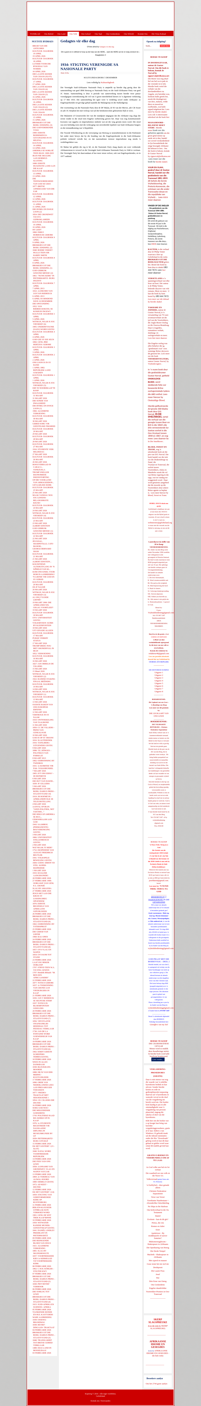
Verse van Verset (158, 1197)
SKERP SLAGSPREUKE (159, 1327)
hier (167, 117)
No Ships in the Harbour (158, 1206)
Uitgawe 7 (159, 688)
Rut (157, 1278)
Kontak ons (95, 1401)
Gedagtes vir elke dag (106, 47)
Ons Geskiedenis (113, 34)
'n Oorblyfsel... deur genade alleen (158, 1186)
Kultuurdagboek (107, 82)
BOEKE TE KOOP (158, 1041)
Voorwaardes (105, 1401)
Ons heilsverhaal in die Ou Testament (158, 1211)
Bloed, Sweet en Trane (157, 495)
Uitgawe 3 (159, 678)
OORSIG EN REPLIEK (159, 662)
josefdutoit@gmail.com (158, 880)
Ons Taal (98, 34)
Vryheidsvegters (154, 364)
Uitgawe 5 (159, 683)
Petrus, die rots (158, 1223)
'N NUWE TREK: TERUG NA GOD (159, 889)
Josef (158, 1274)
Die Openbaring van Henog (158, 1247)
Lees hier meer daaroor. (157, 338)
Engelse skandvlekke (157, 1288)
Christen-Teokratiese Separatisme (157, 1192)
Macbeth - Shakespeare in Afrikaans (157, 1255)
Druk (62, 73)
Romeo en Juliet (158, 1226)
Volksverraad (152, 1179)
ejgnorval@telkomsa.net (158, 76)
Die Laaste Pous (157, 1271)
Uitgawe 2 (159, 675)
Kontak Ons (142, 34)
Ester (158, 1229)
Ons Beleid (48, 34)
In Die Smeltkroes (155, 441)
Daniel (158, 1216)
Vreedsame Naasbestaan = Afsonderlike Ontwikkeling (158, 1201)
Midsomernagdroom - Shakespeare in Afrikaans (157, 1242)
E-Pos (67, 73)
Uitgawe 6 (159, 686)
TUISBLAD (35, 34)
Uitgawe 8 (159, 691)
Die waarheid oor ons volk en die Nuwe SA (158, 1174)
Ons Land (61, 34)
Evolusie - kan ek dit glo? (157, 1219)
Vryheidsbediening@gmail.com (161, 612)
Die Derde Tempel (157, 1251)
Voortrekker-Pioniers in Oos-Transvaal (158, 1292)
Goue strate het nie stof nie (158, 1264)
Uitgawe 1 (159, 672)
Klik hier (149, 1120)
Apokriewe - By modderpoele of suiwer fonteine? (157, 1235)
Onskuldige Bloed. (157, 400)
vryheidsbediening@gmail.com (161, 948)
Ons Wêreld (129, 34)
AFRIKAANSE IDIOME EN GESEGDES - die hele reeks (158, 1353)
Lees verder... (157, 1059)
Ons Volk (73, 34)
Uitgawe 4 (159, 680)
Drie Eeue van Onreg (157, 1281)
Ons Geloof (86, 34)
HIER (165, 197)
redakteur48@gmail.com (159, 653)
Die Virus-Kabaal (159, 34)
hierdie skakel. (161, 112)
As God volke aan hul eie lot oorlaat (158, 1168)
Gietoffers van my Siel (159, 1024)
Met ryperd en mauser (158, 1260)
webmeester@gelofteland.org (160, 522)
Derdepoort (157, 1267)
